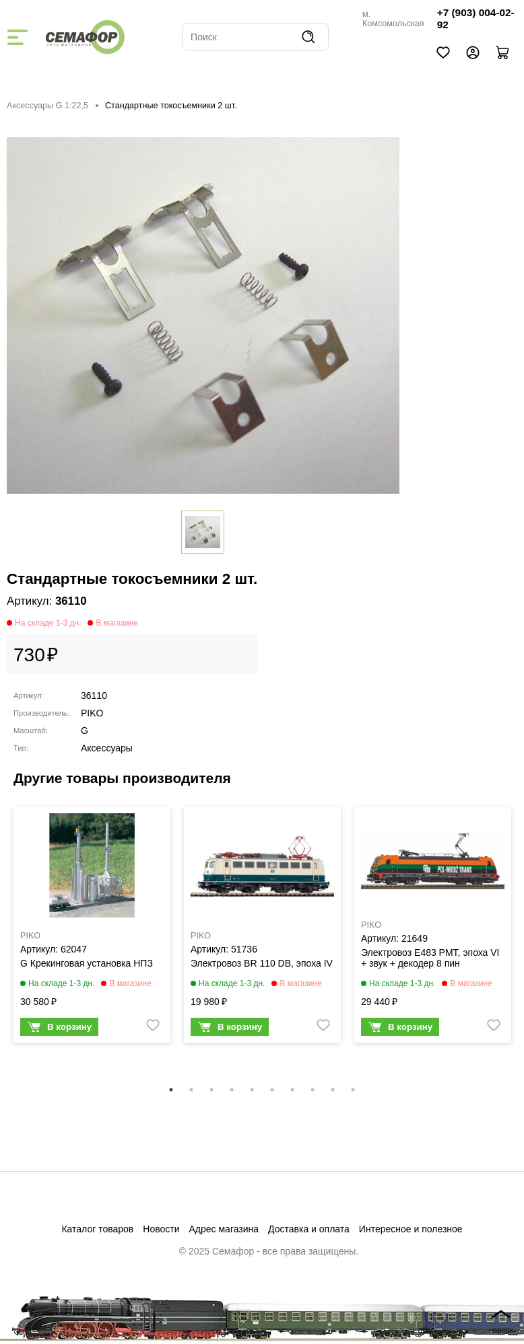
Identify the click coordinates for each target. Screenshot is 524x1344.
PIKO (92, 713)
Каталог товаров (97, 1229)
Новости (161, 1229)
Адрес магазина (224, 1229)
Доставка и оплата (309, 1229)
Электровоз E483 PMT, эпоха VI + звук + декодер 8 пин (430, 958)
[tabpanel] (91, 928)
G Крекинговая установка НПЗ (86, 963)
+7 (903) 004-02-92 (476, 18)
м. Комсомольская (393, 18)
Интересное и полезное (411, 1229)
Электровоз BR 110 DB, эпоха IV (262, 963)
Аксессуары (107, 748)
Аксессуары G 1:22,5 (47, 105)
